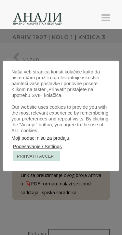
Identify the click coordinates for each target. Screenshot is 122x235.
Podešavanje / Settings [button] (37, 146)
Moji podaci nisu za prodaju (40, 138)
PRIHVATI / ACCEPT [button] (36, 156)
